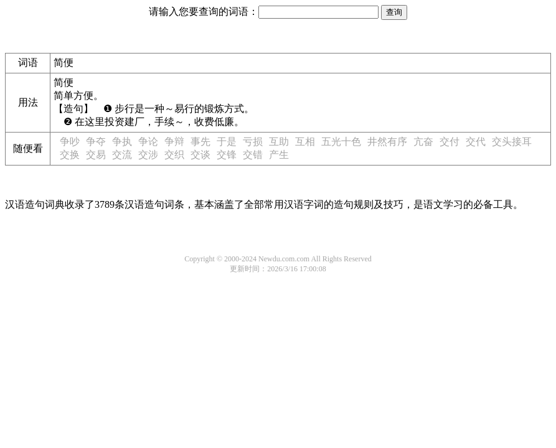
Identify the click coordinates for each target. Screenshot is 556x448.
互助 (279, 141)
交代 (476, 141)
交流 (122, 154)
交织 (174, 154)
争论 (148, 141)
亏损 (253, 141)
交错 (253, 154)
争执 (122, 141)
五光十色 (341, 141)
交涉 (148, 154)
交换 (70, 154)
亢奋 (423, 141)
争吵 (70, 141)
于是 (227, 141)
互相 (305, 141)
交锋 (227, 154)
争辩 (174, 141)
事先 (200, 141)
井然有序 (387, 141)
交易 (96, 154)
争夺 (96, 141)
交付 (449, 141)
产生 (279, 154)
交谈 (200, 154)
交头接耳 (512, 141)
